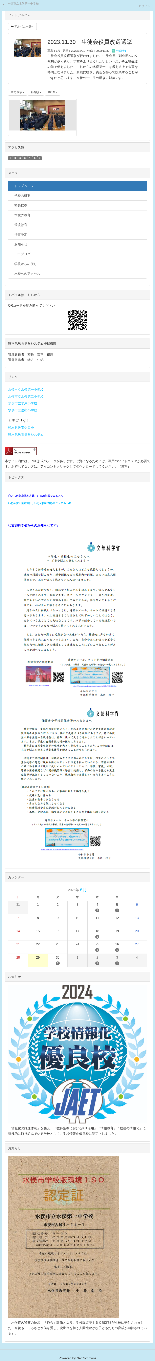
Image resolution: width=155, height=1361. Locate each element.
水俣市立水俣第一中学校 (23, 3)
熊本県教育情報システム (26, 434)
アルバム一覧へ (22, 26)
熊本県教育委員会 (21, 427)
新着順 (35, 92)
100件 (53, 92)
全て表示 (17, 92)
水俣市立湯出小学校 (22, 410)
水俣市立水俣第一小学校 (26, 389)
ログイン (144, 6)
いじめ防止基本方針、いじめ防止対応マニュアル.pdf (39, 503)
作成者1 (119, 50)
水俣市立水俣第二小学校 (26, 396)
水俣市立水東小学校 (22, 403)
